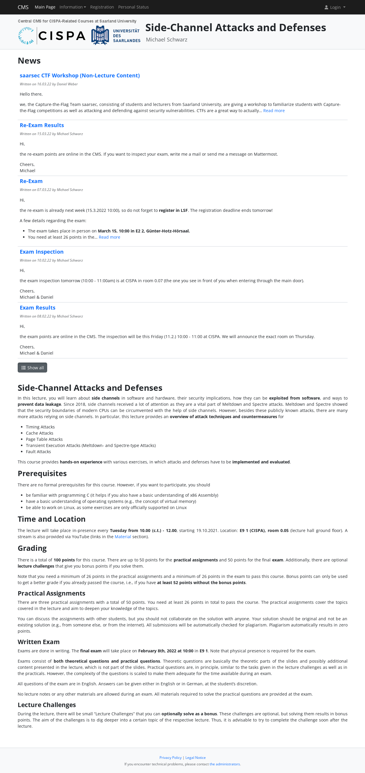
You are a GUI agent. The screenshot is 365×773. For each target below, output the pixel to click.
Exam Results (37, 307)
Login (333, 7)
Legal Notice (195, 757)
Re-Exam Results (42, 125)
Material (123, 536)
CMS (23, 7)
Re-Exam (31, 180)
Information (71, 7)
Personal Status (133, 7)
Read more (274, 110)
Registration (102, 7)
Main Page (45, 7)
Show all (32, 367)
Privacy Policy (171, 757)
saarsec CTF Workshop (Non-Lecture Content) (80, 75)
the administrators (225, 764)
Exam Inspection (42, 251)
